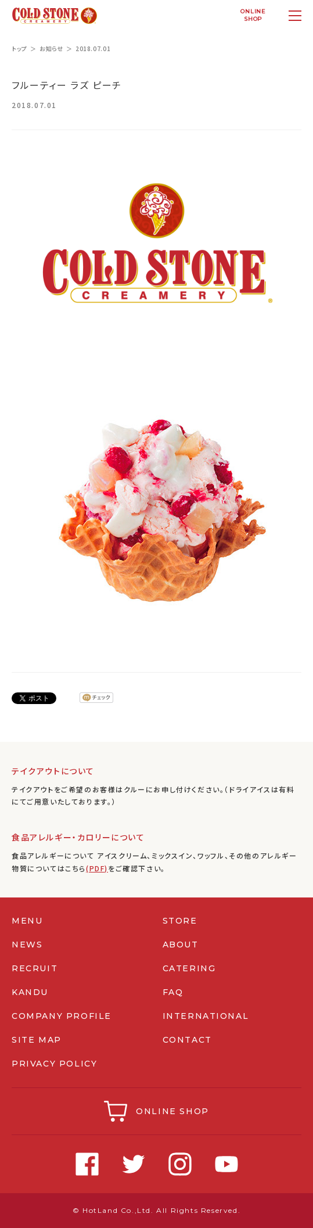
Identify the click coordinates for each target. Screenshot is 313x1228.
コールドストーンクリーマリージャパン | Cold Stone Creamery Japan (55, 15)
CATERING (189, 968)
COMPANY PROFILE (61, 1016)
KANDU (30, 992)
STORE (180, 920)
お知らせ (51, 48)
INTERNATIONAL (206, 1016)
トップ (19, 48)
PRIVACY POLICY (54, 1063)
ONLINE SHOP (172, 1111)
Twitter (133, 1164)
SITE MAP (37, 1040)
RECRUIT (34, 968)
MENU (27, 920)
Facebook (87, 1164)
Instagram (180, 1164)
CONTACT (187, 1040)
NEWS (27, 944)
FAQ (173, 992)
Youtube (226, 1164)
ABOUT (181, 944)
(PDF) (97, 868)
